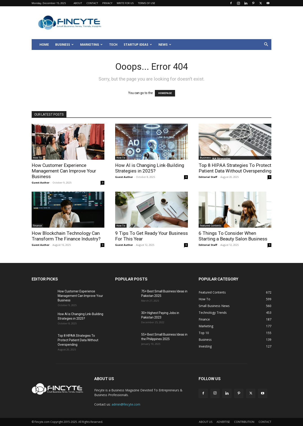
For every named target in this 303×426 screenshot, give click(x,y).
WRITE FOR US (125, 3)
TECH (113, 44)
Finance (37, 225)
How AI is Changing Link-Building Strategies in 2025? (149, 168)
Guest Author (40, 182)
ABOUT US (205, 422)
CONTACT (92, 3)
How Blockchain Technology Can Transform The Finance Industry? (66, 236)
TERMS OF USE (146, 3)
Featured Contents (210, 225)
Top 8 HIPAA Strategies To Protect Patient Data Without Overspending (235, 168)
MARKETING (91, 44)
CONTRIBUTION (244, 422)
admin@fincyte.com (126, 404)
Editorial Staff (208, 177)
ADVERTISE (223, 422)
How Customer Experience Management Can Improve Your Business (64, 171)
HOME (44, 44)
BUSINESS (64, 44)
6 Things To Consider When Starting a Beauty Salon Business (233, 236)
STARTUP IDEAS (138, 44)
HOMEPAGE (165, 93)
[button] (266, 45)
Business (205, 157)
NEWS (164, 44)
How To (37, 157)
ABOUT (78, 3)
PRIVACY (107, 3)
